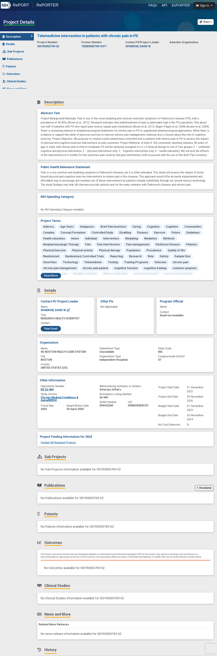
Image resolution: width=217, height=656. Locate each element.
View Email (50, 328)
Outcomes (11, 74)
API (164, 5)
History (9, 96)
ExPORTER (181, 5)
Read (51, 275)
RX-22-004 (47, 389)
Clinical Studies (14, 81)
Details (9, 44)
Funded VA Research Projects (58, 442)
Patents (9, 66)
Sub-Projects (13, 51)
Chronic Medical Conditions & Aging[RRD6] (59, 399)
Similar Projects (15, 103)
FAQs (153, 5)
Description (18, 36)
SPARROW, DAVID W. (55, 310)
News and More (15, 88)
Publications (13, 59)
